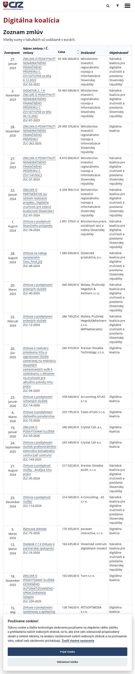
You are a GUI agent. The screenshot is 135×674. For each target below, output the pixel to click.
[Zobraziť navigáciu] (127, 6)
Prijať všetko (67, 651)
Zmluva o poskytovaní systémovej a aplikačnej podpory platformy (39, 611)
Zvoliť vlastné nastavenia (78, 641)
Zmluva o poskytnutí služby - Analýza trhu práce (37, 470)
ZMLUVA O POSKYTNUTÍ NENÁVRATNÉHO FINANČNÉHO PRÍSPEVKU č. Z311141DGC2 (39, 166)
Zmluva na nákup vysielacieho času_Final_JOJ (35, 257)
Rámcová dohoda (34, 529)
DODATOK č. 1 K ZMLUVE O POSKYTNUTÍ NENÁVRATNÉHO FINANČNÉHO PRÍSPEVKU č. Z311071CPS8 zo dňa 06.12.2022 (39, 103)
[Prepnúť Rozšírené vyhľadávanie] (118, 6)
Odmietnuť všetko (67, 661)
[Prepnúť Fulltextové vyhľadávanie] (108, 6)
